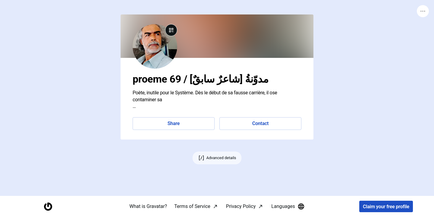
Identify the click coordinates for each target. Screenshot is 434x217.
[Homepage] (48, 207)
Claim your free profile (386, 206)
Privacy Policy (241, 206)
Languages (287, 206)
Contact (260, 123)
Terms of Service (192, 206)
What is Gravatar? (148, 206)
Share (174, 123)
